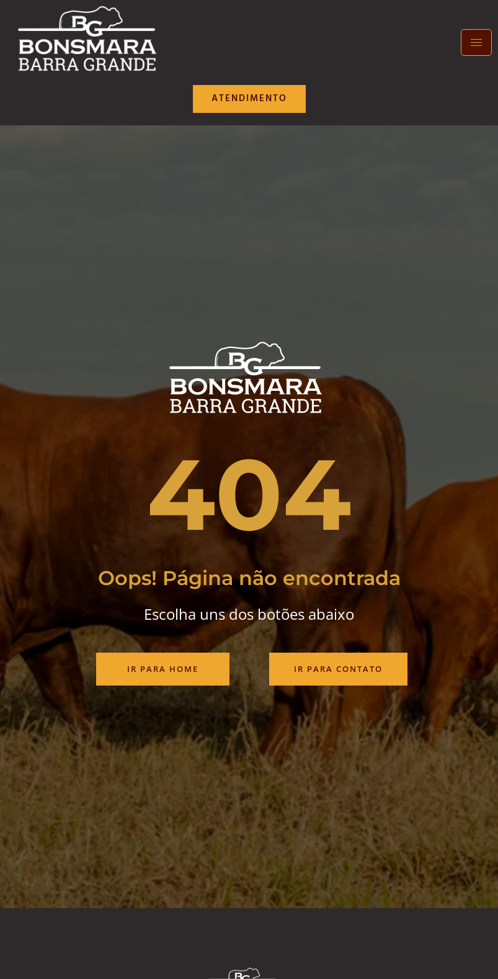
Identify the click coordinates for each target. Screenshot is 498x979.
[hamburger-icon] (476, 42)
